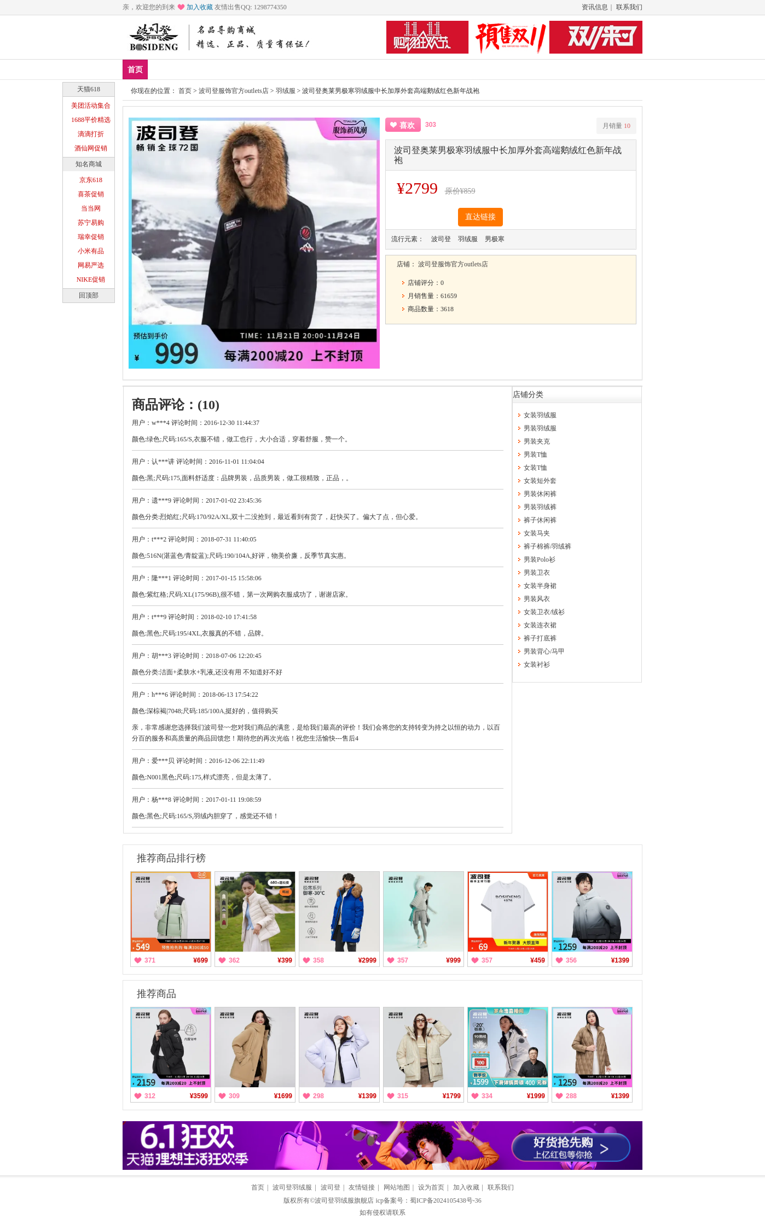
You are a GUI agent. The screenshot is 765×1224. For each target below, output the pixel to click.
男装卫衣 (537, 572)
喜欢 (407, 125)
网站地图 (397, 1187)
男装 (228, 69)
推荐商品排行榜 (171, 858)
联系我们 (629, 7)
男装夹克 (537, 441)
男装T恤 (535, 454)
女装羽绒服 (540, 415)
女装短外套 (540, 481)
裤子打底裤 (540, 638)
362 (234, 960)
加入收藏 (200, 7)
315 (402, 1096)
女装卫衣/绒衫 (544, 612)
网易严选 (91, 265)
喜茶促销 (91, 194)
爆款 (196, 69)
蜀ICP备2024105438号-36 (446, 1200)
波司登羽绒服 (292, 1187)
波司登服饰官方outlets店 (234, 91)
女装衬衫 (537, 664)
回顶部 (88, 295)
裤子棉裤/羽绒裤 (547, 546)
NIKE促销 (91, 279)
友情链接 (362, 1187)
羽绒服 (285, 91)
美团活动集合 (91, 105)
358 (318, 960)
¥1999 (536, 1096)
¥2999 (367, 960)
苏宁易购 (91, 222)
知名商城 (89, 164)
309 (234, 1096)
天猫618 (88, 89)
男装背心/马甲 (544, 651)
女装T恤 (535, 467)
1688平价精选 (91, 120)
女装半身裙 (540, 586)
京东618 (90, 180)
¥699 (200, 960)
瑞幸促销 (91, 237)
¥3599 (199, 1096)
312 (149, 1096)
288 (571, 1096)
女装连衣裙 (540, 625)
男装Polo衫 (539, 559)
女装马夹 (537, 533)
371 (149, 960)
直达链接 (480, 217)
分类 (292, 69)
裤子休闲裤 (540, 520)
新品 (163, 69)
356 (571, 960)
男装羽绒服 (540, 428)
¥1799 (452, 1096)
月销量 (616, 126)
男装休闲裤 (540, 494)
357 (402, 960)
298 (318, 1096)
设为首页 (431, 1187)
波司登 (330, 1187)
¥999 (453, 960)
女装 (260, 69)
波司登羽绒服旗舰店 (344, 1200)
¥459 (537, 960)
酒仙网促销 (90, 148)
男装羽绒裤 (540, 507)
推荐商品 (156, 993)
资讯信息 (595, 7)
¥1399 (620, 960)
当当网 (91, 208)
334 (487, 1096)
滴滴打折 (91, 134)
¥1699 (283, 1096)
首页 (135, 70)
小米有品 (91, 251)
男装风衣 (537, 599)
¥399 (284, 960)
